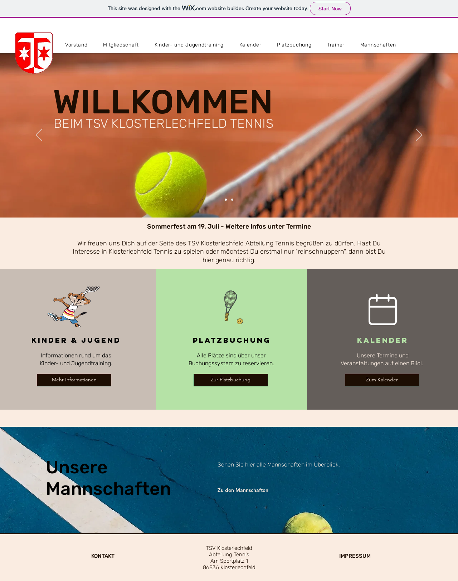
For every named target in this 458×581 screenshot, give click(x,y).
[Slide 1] (226, 200)
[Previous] (39, 135)
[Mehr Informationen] (74, 380)
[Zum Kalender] (382, 380)
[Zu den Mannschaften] (252, 490)
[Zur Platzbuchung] (231, 380)
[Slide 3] (232, 200)
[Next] (419, 135)
